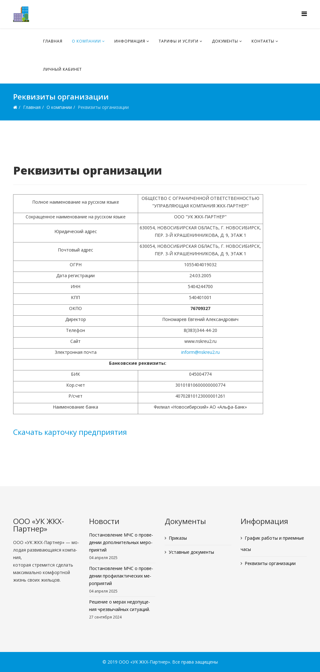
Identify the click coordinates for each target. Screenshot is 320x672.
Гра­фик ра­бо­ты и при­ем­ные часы (272, 543)
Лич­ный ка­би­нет (62, 69)
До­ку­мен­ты (225, 41)
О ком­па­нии (86, 41)
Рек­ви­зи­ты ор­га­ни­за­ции (270, 563)
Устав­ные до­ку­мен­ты (191, 552)
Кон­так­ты (263, 41)
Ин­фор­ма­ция (129, 41)
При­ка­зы (178, 538)
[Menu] (304, 13)
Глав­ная (52, 41)
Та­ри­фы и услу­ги (178, 41)
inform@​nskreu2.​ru (200, 352)
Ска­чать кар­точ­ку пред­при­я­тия (70, 432)
